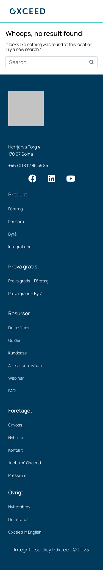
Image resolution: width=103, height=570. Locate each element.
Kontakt (15, 450)
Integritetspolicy (32, 549)
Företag (15, 209)
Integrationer (20, 247)
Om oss (15, 425)
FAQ (12, 391)
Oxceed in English (24, 532)
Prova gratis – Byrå (25, 293)
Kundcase (17, 353)
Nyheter (16, 437)
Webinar (16, 378)
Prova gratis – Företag (28, 281)
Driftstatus (18, 519)
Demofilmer (19, 328)
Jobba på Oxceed (24, 463)
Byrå (12, 234)
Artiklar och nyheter (26, 365)
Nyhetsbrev (19, 507)
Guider (14, 340)
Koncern (16, 221)
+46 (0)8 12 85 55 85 (28, 165)
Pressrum (17, 475)
